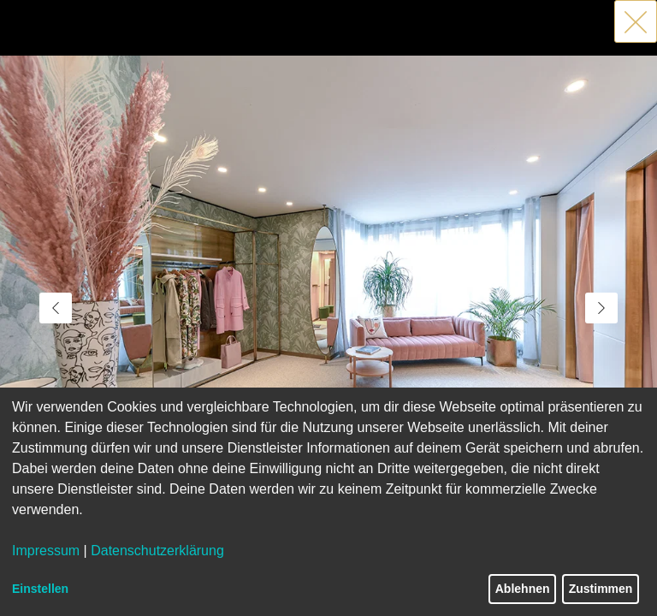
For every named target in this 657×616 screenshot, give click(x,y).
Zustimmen (601, 588)
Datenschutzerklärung (157, 550)
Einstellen (40, 588)
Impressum (46, 550)
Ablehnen (522, 588)
